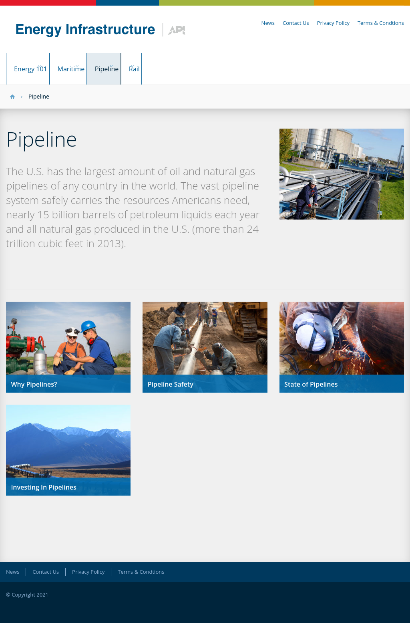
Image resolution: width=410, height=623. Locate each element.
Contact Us (296, 22)
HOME (12, 89)
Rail (177, 65)
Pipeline (136, 65)
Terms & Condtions (381, 22)
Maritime (86, 65)
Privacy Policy (333, 22)
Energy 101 (31, 65)
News (268, 22)
